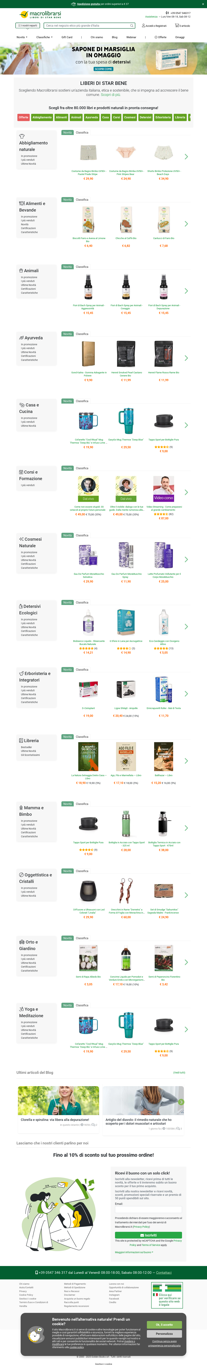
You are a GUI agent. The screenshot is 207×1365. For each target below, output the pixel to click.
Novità (24, 224)
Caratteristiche (29, 232)
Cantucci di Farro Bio (163, 238)
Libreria (180, 117)
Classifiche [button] (43, 37)
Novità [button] (21, 37)
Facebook (114, 1298)
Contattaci (163, 1273)
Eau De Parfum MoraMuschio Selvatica (89, 575)
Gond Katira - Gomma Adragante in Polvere (89, 374)
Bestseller (26, 747)
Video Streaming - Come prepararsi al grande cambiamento (164, 508)
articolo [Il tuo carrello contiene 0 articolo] (182, 25)
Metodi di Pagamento (75, 1283)
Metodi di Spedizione (75, 1287)
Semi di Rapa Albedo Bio (88, 976)
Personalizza (164, 1334)
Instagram (114, 1295)
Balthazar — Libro (163, 775)
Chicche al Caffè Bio (126, 238)
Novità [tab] (67, 132)
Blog (114, 37)
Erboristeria (163, 117)
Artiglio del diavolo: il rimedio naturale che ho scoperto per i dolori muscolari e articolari (138, 1097)
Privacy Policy (140, 1226)
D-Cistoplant (88, 708)
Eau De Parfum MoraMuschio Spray (126, 575)
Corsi (116, 117)
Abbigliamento (41, 117)
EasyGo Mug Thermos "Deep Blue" (126, 441)
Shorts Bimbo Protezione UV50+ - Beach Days (164, 173)
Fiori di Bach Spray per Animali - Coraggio (126, 307)
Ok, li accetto (164, 1324)
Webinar (131, 37)
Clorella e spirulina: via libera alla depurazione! (54, 1120)
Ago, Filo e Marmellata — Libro (126, 775)
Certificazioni (28, 228)
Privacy (23, 1291)
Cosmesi (129, 117)
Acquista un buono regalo (77, 1298)
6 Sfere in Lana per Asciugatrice (125, 641)
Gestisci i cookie (27, 1298)
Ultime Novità (29, 163)
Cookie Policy (26, 1295)
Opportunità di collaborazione (124, 1287)
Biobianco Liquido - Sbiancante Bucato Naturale (89, 642)
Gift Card (66, 37)
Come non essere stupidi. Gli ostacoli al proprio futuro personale (89, 509)
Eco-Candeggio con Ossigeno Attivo (164, 642)
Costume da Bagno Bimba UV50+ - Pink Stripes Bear (127, 173)
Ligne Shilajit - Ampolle (126, 708)
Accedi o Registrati (154, 25)
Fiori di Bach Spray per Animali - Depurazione (164, 307)
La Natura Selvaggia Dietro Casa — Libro (89, 777)
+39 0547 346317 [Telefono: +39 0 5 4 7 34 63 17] (181, 13)
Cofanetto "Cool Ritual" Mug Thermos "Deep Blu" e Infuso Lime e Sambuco (88, 442)
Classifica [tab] (82, 132)
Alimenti (61, 117)
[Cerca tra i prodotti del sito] (85, 26)
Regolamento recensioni (76, 1306)
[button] (28, 25)
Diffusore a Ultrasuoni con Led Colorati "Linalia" (89, 911)
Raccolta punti (71, 1302)
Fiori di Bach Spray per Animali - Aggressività (88, 307)
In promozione (29, 156)
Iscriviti (148, 1235)
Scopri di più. (111, 94)
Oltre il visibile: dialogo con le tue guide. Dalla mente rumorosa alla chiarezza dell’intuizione (126, 509)
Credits (112, 1302)
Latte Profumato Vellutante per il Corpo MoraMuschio (164, 575)
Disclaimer (69, 1295)
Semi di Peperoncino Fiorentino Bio (164, 978)
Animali (76, 117)
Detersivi (145, 117)
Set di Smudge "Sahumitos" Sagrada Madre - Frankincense (163, 911)
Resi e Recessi (71, 1291)
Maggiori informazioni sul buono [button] (132, 1252)
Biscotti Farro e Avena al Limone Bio (89, 240)
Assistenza (153, 16)
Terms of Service (151, 1245)
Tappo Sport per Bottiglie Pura (163, 439)
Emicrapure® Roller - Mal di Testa (163, 708)
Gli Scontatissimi (31, 755)
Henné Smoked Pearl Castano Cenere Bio (126, 374)
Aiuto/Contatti (26, 1287)
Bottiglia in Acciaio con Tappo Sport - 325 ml (126, 844)
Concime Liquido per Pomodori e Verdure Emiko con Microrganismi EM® (126, 979)
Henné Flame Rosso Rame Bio (163, 372)
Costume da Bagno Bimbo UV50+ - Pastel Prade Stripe (89, 173)
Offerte (160, 37)
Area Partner (115, 1291)
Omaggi (180, 37)
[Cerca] (131, 25)
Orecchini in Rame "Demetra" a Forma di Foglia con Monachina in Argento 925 (126, 912)
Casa (105, 117)
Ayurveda (91, 117)
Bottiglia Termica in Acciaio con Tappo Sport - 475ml (164, 844)
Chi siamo (96, 37)
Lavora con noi (116, 1283)
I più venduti (28, 159)
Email (118, 1204)
